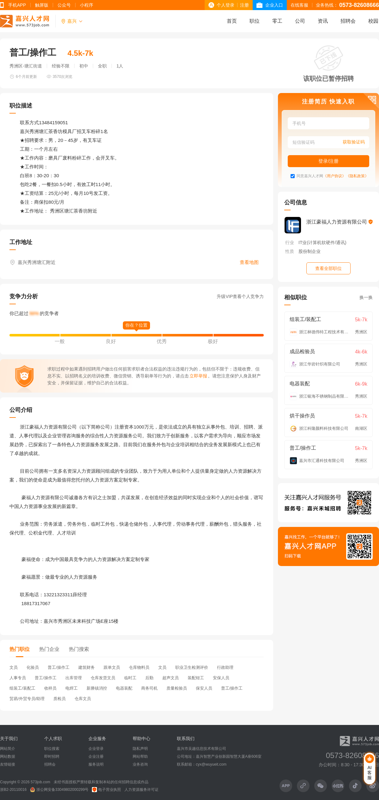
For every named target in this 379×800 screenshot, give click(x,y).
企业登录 (96, 748)
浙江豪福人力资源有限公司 (339, 222)
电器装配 (124, 688)
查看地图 (249, 262)
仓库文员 (83, 698)
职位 (255, 21)
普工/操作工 (58, 667)
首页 (232, 21)
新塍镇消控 (97, 688)
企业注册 (96, 756)
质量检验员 (176, 688)
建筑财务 (86, 667)
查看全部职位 (328, 268)
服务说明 (96, 764)
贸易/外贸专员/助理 (27, 698)
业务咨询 (140, 764)
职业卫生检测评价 (191, 667)
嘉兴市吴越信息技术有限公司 (201, 748)
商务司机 (149, 688)
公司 (300, 21)
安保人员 (221, 677)
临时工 (130, 677)
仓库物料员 (139, 667)
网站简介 (7, 748)
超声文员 (170, 677)
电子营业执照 (106, 789)
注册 (244, 5)
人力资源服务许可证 (141, 789)
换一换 (366, 297)
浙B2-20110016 (13, 789)
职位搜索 (51, 748)
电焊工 (71, 688)
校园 (373, 21)
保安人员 (204, 688)
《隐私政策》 (357, 176)
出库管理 (73, 677)
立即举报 (198, 375)
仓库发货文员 (103, 677)
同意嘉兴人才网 (310, 176)
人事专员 (17, 677)
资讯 (323, 21)
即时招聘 (51, 756)
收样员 (50, 688)
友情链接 (7, 764)
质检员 (59, 698)
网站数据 (7, 756)
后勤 (149, 677)
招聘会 (348, 21)
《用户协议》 (334, 176)
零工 (277, 21)
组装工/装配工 (22, 688)
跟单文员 (112, 667)
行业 (289, 242)
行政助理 (225, 667)
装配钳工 (196, 677)
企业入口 (274, 5)
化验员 (33, 667)
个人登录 (225, 5)
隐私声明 (140, 748)
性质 (289, 251)
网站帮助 (140, 756)
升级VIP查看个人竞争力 (240, 296)
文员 (13, 667)
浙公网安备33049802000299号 (59, 789)
